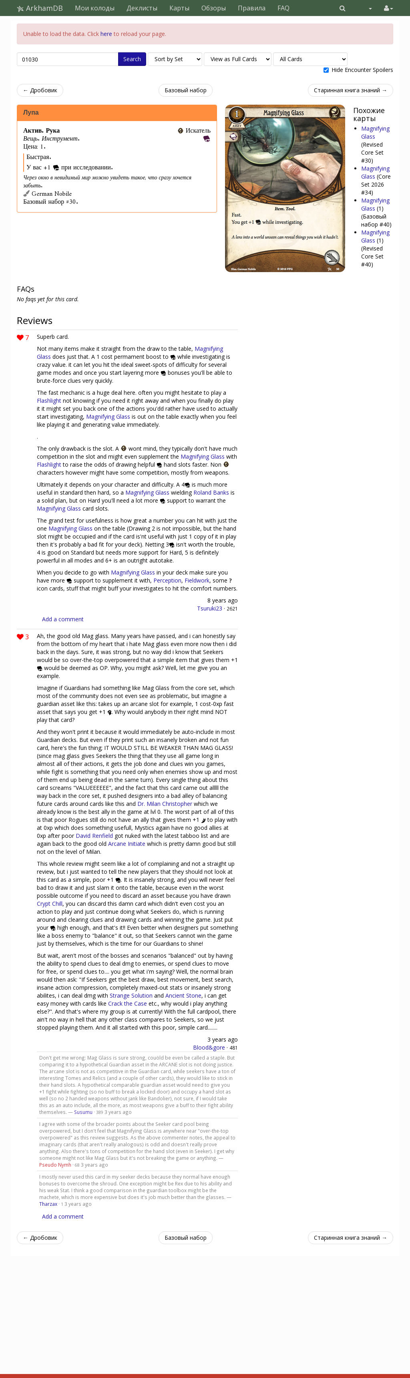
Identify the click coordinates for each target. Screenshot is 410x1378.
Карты (179, 8)
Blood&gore (209, 1047)
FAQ (283, 8)
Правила (251, 8)
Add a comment (63, 619)
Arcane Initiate (126, 843)
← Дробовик (40, 90)
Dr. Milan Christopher (164, 803)
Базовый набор (186, 90)
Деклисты (142, 8)
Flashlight (49, 400)
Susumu (83, 1112)
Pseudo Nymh (55, 1164)
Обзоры (213, 8)
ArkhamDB (40, 8)
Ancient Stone (183, 995)
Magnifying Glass (375, 172)
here (106, 34)
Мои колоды (95, 8)
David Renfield (94, 835)
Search (132, 59)
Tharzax (48, 1204)
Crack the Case (127, 1003)
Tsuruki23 (209, 608)
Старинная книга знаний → (350, 90)
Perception (167, 580)
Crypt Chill (49, 903)
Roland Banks (211, 492)
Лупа (31, 112)
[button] (343, 8)
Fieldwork (197, 580)
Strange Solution (131, 995)
